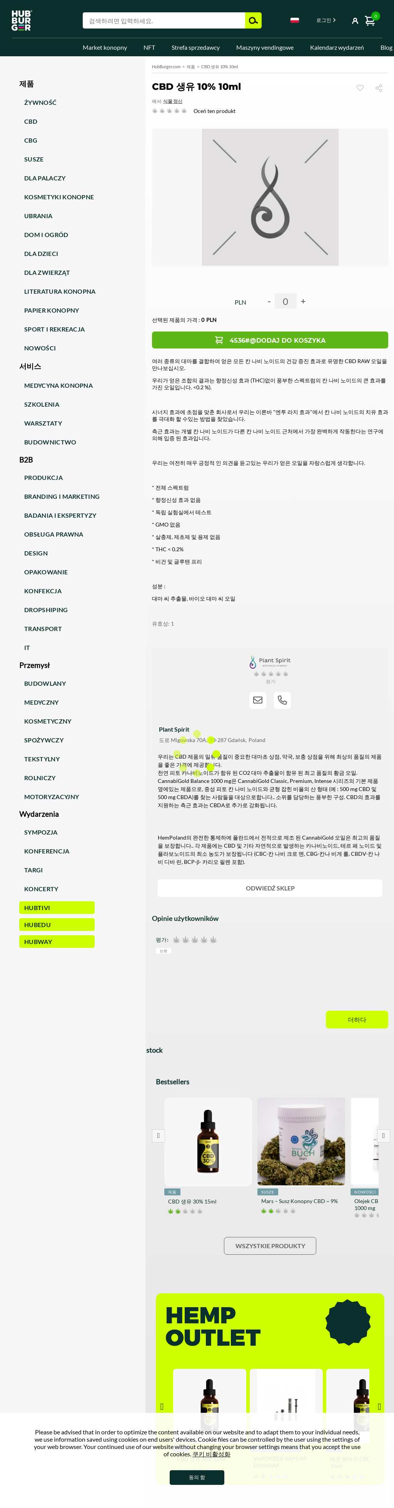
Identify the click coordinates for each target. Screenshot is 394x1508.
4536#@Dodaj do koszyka (278, 340)
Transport (43, 628)
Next (383, 1136)
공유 (382, 88)
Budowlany (45, 683)
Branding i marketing (62, 496)
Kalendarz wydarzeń (337, 47)
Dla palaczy (45, 178)
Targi (33, 869)
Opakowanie (46, 572)
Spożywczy (43, 740)
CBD (30, 121)
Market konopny (105, 47)
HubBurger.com (166, 66)
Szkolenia (41, 404)
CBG (30, 140)
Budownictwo (50, 442)
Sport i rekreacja (54, 329)
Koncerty (41, 888)
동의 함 (197, 1477)
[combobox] (294, 21)
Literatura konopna (60, 291)
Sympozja (41, 832)
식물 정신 (172, 101)
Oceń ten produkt (214, 111)
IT (27, 647)
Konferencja (47, 851)
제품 (191, 66)
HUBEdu (37, 924)
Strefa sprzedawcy (196, 47)
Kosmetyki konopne (59, 196)
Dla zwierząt (47, 272)
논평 (164, 950)
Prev (158, 1136)
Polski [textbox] (294, 20)
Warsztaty (43, 423)
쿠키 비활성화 (211, 1454)
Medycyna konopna (58, 385)
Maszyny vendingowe (265, 47)
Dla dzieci (41, 253)
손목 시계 (360, 88)
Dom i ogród (46, 234)
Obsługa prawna (53, 534)
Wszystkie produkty (270, 1245)
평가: (162, 939)
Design (36, 553)
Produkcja (43, 477)
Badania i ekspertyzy (60, 515)
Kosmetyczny (48, 721)
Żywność (40, 102)
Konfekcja (43, 590)
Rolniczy (40, 777)
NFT (149, 47)
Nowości (40, 348)
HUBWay (38, 941)
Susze (34, 159)
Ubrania (38, 215)
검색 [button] (253, 20)
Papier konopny (51, 310)
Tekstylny (42, 758)
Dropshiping (46, 609)
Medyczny (41, 702)
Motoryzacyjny (51, 796)
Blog (386, 47)
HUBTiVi (37, 907)
